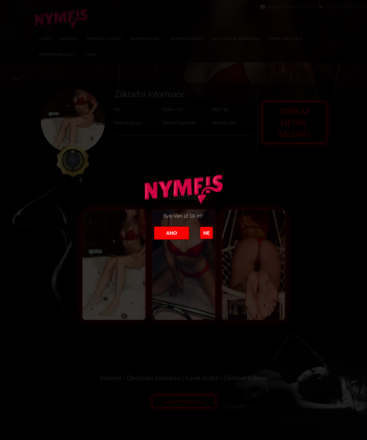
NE (206, 233)
